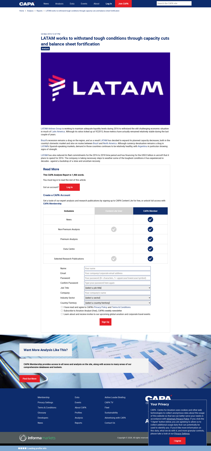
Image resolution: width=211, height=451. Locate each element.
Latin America (58, 131)
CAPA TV (109, 402)
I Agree (177, 440)
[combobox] (174, 3)
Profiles (78, 412)
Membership (44, 397)
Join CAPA (123, 3)
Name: (63, 268)
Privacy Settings (182, 433)
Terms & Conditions (121, 307)
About (96, 3)
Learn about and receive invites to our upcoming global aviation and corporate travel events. (106, 314)
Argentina (142, 146)
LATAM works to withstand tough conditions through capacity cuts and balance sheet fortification (82, 11)
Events (84, 3)
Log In (109, 3)
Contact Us (110, 422)
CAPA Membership (52, 203)
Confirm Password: (69, 282)
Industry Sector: (67, 297)
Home (21, 11)
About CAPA (80, 407)
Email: (63, 273)
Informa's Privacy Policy (178, 418)
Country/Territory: (68, 302)
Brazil (43, 140)
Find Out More (29, 378)
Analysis (59, 3)
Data (72, 3)
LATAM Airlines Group (51, 128)
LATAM (103, 140)
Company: (65, 292)
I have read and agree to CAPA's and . (96, 307)
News (46, 3)
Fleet (107, 407)
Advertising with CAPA (115, 417)
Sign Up (105, 321)
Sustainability (111, 412)
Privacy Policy (100, 307)
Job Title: (64, 287)
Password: (65, 278)
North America (110, 143)
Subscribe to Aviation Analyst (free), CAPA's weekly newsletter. (91, 310)
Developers (43, 417)
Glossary (42, 412)
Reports (40, 11)
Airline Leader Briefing (115, 397)
